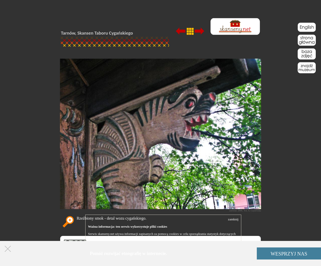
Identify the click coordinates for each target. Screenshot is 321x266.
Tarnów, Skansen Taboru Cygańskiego (97, 33)
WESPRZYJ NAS (289, 253)
